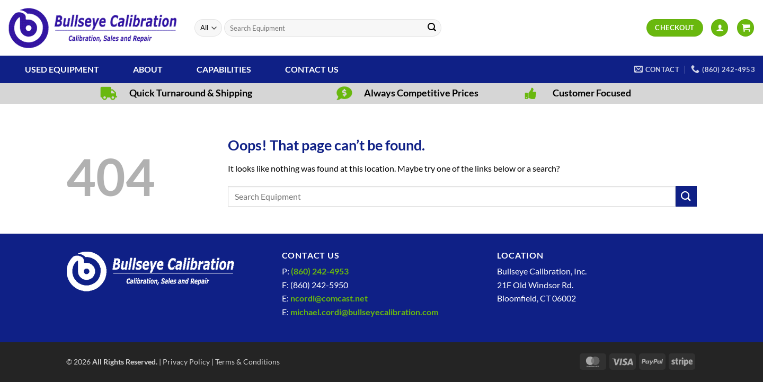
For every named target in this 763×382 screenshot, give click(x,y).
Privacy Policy (186, 361)
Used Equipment (62, 69)
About (148, 69)
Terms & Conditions (247, 361)
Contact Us (312, 69)
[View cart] (745, 28)
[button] (719, 28)
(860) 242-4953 (320, 271)
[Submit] (432, 28)
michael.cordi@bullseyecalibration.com (364, 312)
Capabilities (224, 69)
